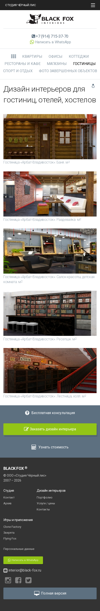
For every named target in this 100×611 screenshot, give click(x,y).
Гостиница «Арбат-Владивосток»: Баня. (36, 162)
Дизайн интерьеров (51, 491)
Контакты (43, 509)
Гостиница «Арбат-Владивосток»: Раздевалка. (42, 219)
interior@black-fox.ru (22, 570)
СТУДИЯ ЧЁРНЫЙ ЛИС (20, 5)
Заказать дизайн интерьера (50, 429)
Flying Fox (9, 538)
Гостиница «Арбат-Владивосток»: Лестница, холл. (44, 396)
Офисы (55, 56)
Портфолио (44, 497)
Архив (7, 503)
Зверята (8, 532)
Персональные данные (18, 549)
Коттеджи (79, 56)
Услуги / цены (46, 503)
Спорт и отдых (18, 71)
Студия (8, 491)
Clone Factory (12, 526)
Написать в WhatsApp (50, 42)
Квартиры (32, 56)
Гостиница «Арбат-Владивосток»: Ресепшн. (39, 339)
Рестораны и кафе (22, 64)
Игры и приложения (18, 520)
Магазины (57, 64)
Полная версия (50, 593)
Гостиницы (84, 64)
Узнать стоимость (49, 447)
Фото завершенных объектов (68, 71)
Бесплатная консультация (50, 413)
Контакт (8, 497)
